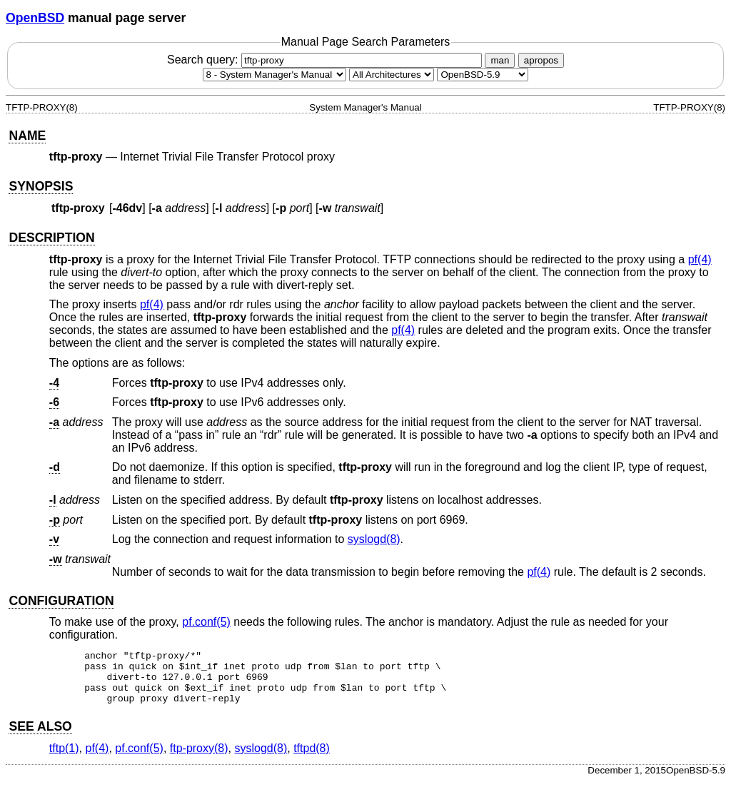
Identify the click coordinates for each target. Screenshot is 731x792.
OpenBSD (35, 18)
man (499, 60)
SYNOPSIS (41, 186)
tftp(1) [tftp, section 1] (64, 759)
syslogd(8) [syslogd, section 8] (374, 539)
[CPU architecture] (391, 74)
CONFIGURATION (61, 601)
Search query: (326, 60)
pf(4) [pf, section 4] (700, 259)
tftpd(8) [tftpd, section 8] (311, 759)
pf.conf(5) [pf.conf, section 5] (206, 622)
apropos (541, 60)
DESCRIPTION (51, 237)
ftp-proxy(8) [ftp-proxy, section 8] (199, 759)
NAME (27, 135)
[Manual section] (274, 74)
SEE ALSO (40, 737)
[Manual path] (482, 74)
